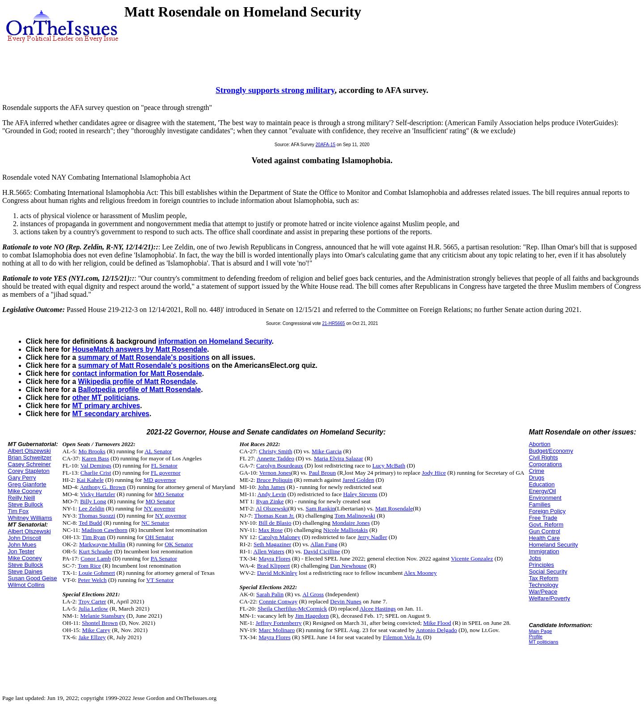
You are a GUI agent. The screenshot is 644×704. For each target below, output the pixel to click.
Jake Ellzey (92, 637)
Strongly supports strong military (275, 90)
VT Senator (160, 580)
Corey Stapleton (29, 471)
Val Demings (95, 465)
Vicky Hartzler (97, 494)
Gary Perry (22, 477)
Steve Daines (25, 571)
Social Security (548, 571)
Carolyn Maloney (279, 537)
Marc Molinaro (276, 630)
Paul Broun (322, 472)
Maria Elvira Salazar (338, 458)
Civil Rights (543, 457)
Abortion (539, 444)
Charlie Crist (95, 472)
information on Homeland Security (215, 341)
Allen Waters (268, 551)
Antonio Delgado (436, 630)
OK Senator (179, 544)
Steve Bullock (25, 504)
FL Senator (164, 465)
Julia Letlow (93, 608)
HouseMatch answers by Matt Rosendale (140, 349)
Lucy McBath (388, 465)
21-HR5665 (333, 323)
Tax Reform (543, 578)
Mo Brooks (91, 451)
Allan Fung (323, 544)
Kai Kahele (90, 479)
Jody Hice (434, 472)
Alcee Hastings (378, 608)
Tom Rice (89, 565)
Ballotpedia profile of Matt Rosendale (139, 389)
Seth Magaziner (272, 544)
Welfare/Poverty (549, 598)
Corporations (545, 464)
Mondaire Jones (351, 522)
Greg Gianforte (27, 484)
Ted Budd (90, 522)
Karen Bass (95, 458)
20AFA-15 (325, 144)
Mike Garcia (327, 451)
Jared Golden (358, 479)
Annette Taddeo (275, 458)
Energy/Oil (542, 491)
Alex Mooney (420, 572)
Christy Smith (275, 451)
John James (271, 487)
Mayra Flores (274, 558)
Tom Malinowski (355, 515)
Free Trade (543, 517)
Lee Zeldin (91, 508)
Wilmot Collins (26, 585)
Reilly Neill (21, 497)
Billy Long (93, 501)
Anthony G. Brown (103, 487)
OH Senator (159, 537)
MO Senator (169, 494)
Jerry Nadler (372, 537)
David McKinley (277, 572)
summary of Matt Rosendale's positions (144, 357)
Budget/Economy (551, 450)
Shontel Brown (100, 623)
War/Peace (543, 591)
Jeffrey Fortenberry (279, 623)
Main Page (540, 631)
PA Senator (164, 558)
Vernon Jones (275, 472)
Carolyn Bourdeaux (279, 465)
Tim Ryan (94, 537)
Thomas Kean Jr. (274, 515)
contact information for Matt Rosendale (137, 373)
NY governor (159, 508)
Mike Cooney (25, 491)
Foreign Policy (547, 511)
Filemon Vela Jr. (402, 637)
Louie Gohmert (96, 572)
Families (539, 504)
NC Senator (155, 522)
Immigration (544, 551)
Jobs (535, 558)
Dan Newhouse (348, 565)
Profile (535, 636)
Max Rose (270, 530)
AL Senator (158, 451)
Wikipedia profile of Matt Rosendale (137, 381)
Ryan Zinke (270, 501)
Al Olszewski (272, 508)
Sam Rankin (320, 508)
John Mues (22, 544)
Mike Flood (437, 623)
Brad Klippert (273, 565)
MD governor (160, 479)
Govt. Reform (546, 524)
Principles (541, 564)
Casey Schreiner (29, 464)
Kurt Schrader (95, 551)
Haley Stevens (360, 494)
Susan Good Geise (32, 578)
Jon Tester (21, 551)
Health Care (544, 538)
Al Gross (313, 594)
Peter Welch (92, 580)
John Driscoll (24, 538)
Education (542, 484)
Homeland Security (553, 544)
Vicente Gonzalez (472, 558)
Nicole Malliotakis (345, 530)
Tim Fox (18, 511)
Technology (543, 585)
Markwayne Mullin (102, 544)
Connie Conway (278, 601)
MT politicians (543, 642)
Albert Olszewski (29, 450)
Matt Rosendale (394, 508)
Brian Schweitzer (30, 457)
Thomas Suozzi (96, 515)
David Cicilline (322, 551)
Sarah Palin (270, 594)
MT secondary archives (110, 413)
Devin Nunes (345, 601)
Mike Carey (96, 630)
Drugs (536, 477)
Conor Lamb (95, 558)
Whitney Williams (30, 517)
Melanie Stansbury (102, 615)
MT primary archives (106, 405)
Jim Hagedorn (312, 615)
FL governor (166, 472)
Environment (545, 497)
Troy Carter (92, 601)
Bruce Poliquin (274, 479)
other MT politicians (105, 397)
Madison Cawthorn (104, 530)
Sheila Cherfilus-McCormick (292, 608)
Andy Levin (271, 494)
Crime (536, 471)
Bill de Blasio (274, 522)
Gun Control (544, 531)
